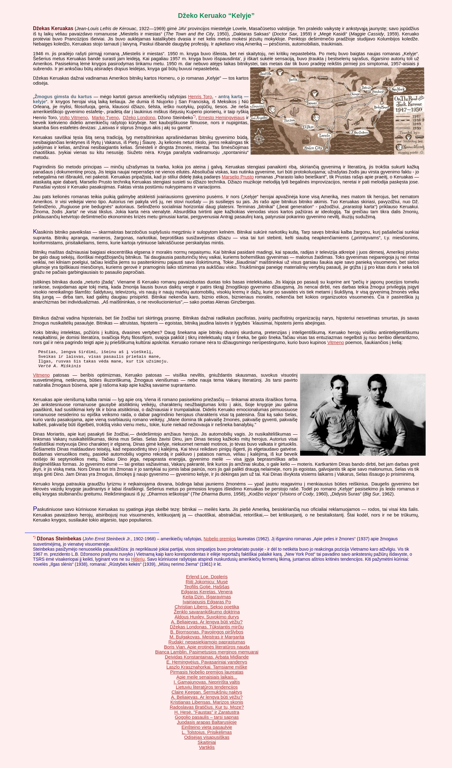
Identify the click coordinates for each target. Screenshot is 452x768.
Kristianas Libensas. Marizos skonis (206, 705)
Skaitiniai (206, 746)
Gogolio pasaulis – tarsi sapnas (207, 720)
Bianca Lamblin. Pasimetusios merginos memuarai (206, 655)
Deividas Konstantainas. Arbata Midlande (207, 660)
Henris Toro (200, 96)
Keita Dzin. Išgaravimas (207, 600)
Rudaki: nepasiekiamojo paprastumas (207, 645)
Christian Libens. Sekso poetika (207, 610)
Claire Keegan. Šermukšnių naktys (206, 695)
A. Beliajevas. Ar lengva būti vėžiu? (207, 625)
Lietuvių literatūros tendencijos (207, 690)
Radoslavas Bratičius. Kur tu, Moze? (207, 710)
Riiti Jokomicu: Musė (207, 585)
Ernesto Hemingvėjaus (221, 117)
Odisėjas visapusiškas (206, 741)
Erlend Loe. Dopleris (207, 580)
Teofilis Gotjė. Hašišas (206, 590)
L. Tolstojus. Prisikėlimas (207, 736)
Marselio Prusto (238, 176)
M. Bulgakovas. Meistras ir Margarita (207, 640)
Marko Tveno (105, 117)
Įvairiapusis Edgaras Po (207, 605)
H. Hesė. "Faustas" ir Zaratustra (206, 715)
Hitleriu (138, 562)
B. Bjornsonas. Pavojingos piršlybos (206, 635)
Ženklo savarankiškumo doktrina (207, 615)
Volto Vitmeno (73, 117)
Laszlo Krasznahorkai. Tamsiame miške (206, 670)
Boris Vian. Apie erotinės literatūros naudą (207, 650)
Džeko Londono (139, 117)
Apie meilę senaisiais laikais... (206, 680)
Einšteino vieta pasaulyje (206, 731)
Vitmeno (335, 342)
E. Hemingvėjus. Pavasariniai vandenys (206, 665)
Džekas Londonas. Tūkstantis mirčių (207, 630)
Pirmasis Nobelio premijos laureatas (207, 675)
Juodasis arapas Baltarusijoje (207, 725)
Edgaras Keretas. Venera (207, 595)
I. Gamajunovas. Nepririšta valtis (207, 685)
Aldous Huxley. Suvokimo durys (207, 620)
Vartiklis (207, 751)
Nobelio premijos (220, 542)
